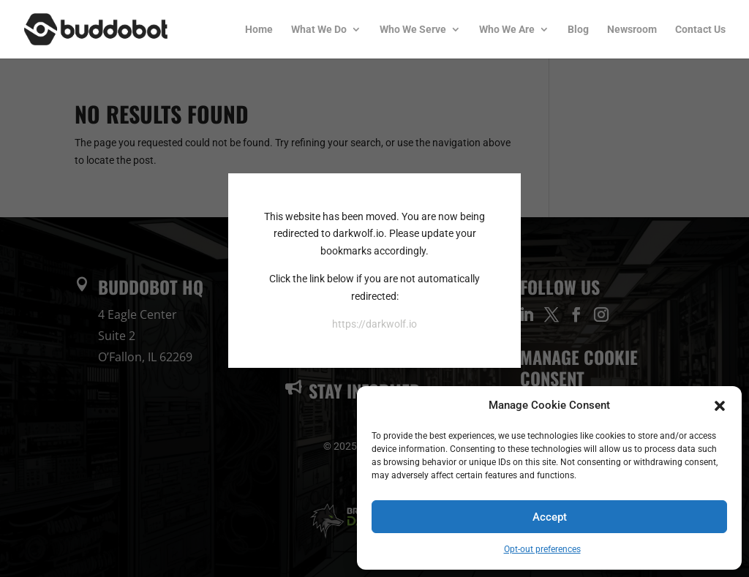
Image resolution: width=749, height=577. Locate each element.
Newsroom (632, 29)
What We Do (319, 29)
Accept (549, 517)
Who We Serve (413, 29)
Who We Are (507, 29)
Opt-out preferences (542, 549)
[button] (719, 406)
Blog (578, 29)
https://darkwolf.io (374, 324)
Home (259, 29)
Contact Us (700, 29)
